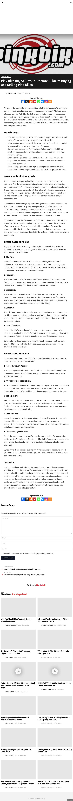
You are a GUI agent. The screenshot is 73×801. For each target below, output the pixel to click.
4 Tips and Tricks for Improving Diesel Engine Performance (53, 620)
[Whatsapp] (38, 101)
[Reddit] (31, 101)
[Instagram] (46, 101)
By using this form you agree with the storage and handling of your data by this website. (28, 553)
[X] (27, 101)
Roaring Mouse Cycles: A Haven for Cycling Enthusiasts (55, 750)
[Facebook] (23, 101)
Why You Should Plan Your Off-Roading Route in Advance (17, 620)
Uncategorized (19, 594)
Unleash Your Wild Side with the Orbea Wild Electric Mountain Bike (53, 782)
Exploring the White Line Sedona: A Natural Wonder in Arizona (15, 718)
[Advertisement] (36, 19)
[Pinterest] (34, 101)
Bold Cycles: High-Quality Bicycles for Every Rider (16, 750)
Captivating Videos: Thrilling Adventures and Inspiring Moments (54, 718)
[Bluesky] (42, 101)
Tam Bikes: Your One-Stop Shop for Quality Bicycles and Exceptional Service (17, 782)
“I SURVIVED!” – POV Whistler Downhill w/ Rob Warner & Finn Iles (54, 684)
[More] (50, 101)
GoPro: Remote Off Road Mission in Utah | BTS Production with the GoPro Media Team (18, 685)
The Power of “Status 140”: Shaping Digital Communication (15, 652)
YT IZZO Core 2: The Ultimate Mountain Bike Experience (53, 652)
